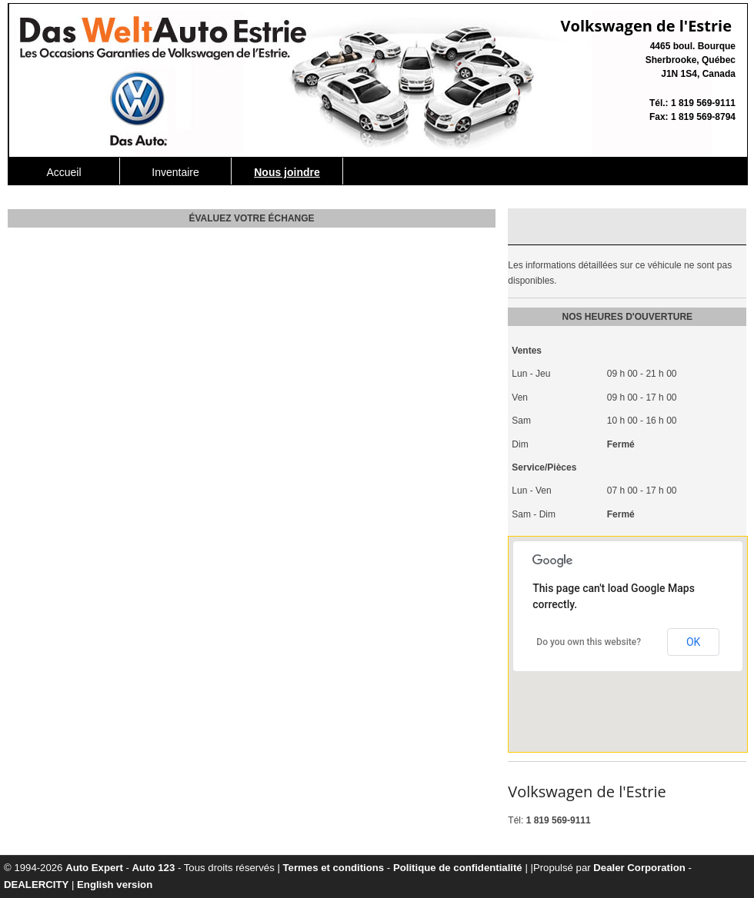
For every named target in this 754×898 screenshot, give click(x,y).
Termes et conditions (334, 867)
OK (693, 642)
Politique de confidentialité (457, 867)
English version (114, 884)
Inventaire (175, 172)
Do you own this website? (588, 642)
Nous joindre (287, 172)
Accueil (63, 172)
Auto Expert (94, 867)
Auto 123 (153, 867)
